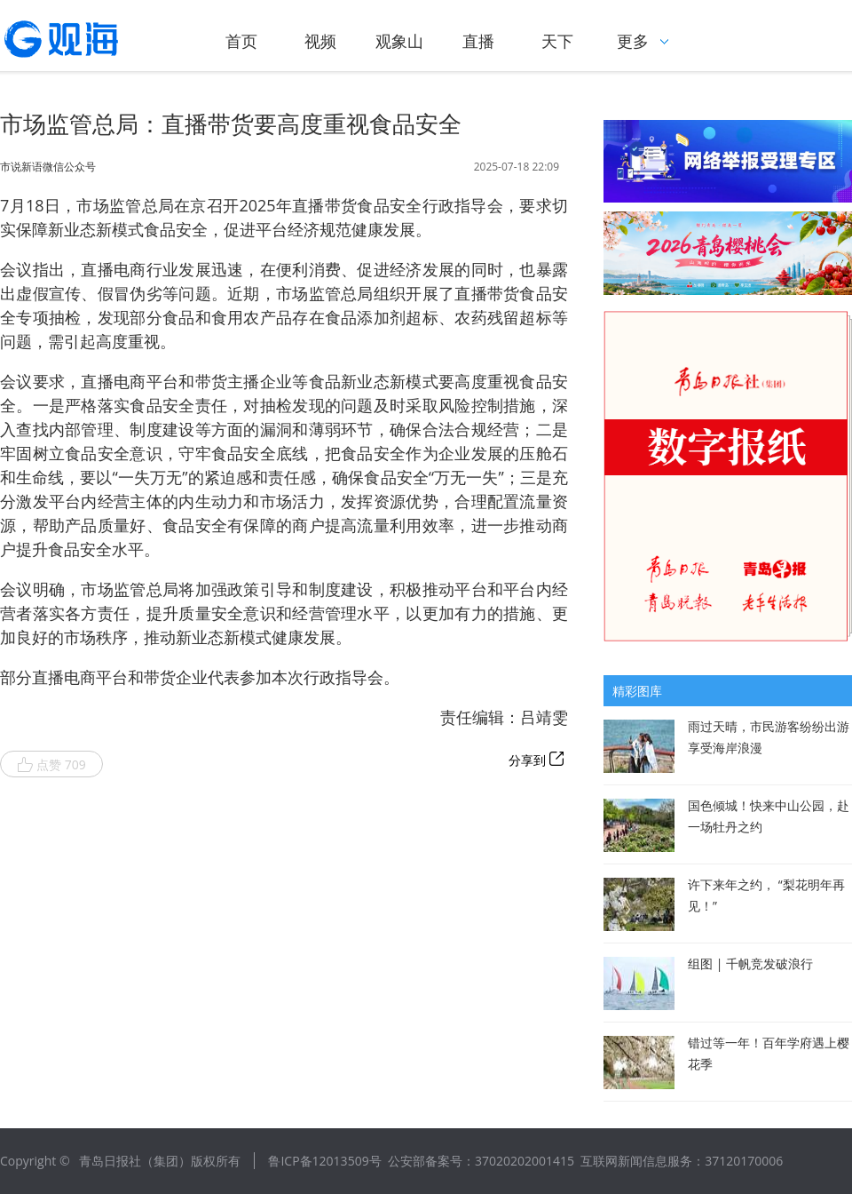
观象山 (399, 41)
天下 (557, 41)
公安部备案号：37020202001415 (481, 1160)
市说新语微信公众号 (48, 167)
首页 (241, 41)
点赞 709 (51, 765)
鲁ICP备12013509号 (324, 1160)
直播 (478, 41)
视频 (320, 41)
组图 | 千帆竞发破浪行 (750, 963)
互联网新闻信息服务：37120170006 (681, 1160)
